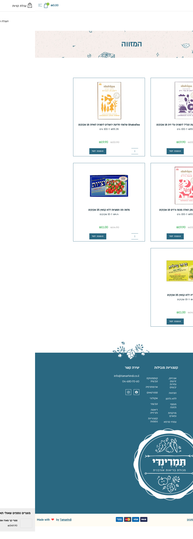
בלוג (184, 412)
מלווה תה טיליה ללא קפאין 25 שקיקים (151, 295)
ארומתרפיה (114, 388)
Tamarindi (30, 532)
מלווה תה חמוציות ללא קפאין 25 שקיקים (74, 210)
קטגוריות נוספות (115, 427)
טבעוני (116, 409)
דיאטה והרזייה (116, 417)
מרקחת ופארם (135, 422)
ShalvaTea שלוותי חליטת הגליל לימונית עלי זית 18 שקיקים (151, 124)
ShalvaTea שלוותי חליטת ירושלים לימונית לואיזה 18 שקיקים (74, 124)
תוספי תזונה (136, 412)
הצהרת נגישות (179, 406)
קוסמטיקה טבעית (114, 380)
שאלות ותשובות (178, 378)
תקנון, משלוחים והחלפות (173, 392)
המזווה (135, 394)
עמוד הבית (186, 63)
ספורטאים (114, 395)
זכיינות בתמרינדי (178, 385)
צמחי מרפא (136, 432)
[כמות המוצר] (177, 150)
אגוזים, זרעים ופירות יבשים (135, 383)
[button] (5, 5)
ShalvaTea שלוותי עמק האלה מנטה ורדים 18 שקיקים (151, 210)
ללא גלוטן (136, 402)
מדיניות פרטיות (179, 399)
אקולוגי (116, 402)
